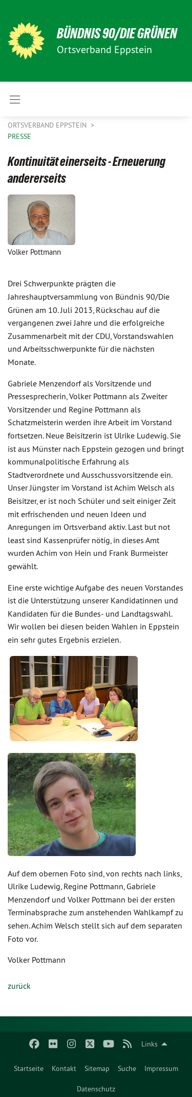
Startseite (29, 1068)
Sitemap (97, 1068)
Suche (127, 1068)
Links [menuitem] (149, 1044)
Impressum (161, 1068)
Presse (19, 136)
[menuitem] (29, 1066)
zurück (19, 986)
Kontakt (64, 1068)
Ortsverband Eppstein (48, 125)
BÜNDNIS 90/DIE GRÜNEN (117, 33)
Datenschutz (96, 1088)
